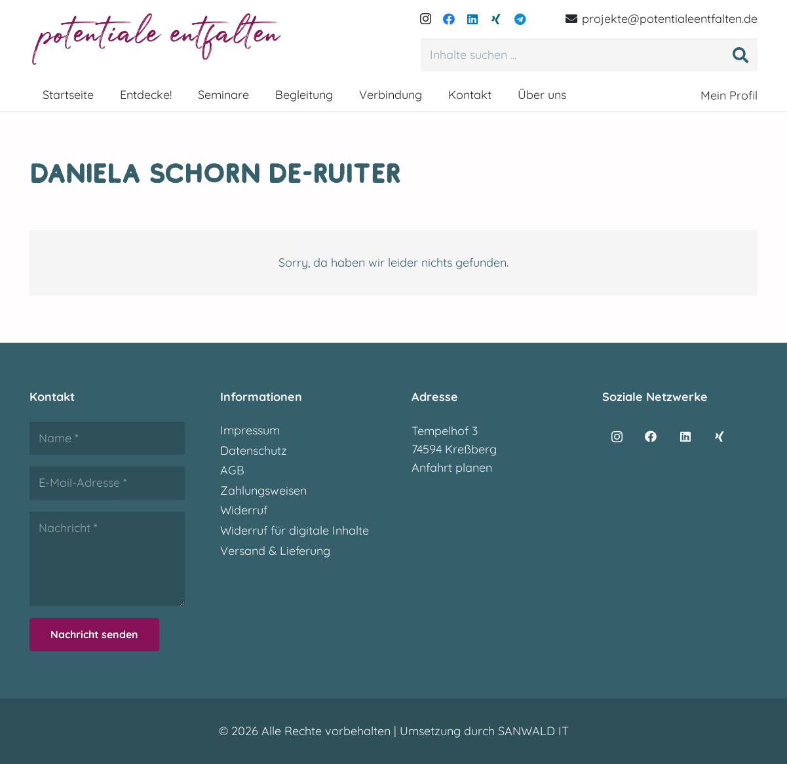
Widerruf (243, 510)
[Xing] (496, 19)
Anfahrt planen (452, 467)
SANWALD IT (533, 730)
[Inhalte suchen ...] (589, 55)
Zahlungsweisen (263, 490)
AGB (232, 470)
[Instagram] (425, 19)
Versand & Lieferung (275, 550)
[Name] (107, 438)
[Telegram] (519, 19)
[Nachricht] (107, 559)
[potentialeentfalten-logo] (158, 39)
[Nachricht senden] (94, 634)
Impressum (250, 430)
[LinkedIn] (472, 19)
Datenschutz (253, 450)
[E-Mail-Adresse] (107, 483)
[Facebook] (449, 19)
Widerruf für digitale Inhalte (294, 530)
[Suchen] (740, 55)
